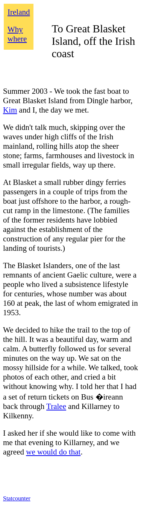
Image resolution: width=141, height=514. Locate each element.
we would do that (53, 451)
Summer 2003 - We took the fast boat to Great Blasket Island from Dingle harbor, (67, 96)
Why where (17, 34)
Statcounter (16, 498)
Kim (10, 109)
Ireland (19, 12)
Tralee (56, 406)
